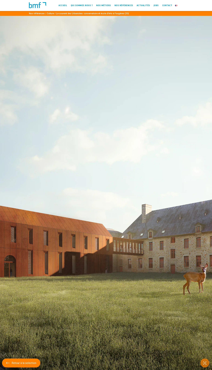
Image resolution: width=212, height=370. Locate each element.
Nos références (124, 5)
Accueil (63, 5)
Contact (167, 5)
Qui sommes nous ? (82, 5)
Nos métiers (103, 5)
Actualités (143, 5)
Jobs (156, 5)
